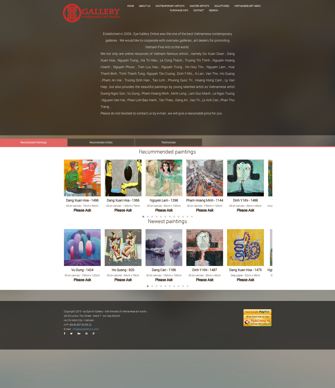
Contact (198, 10)
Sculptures (221, 6)
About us (144, 6)
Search (213, 10)
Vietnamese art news (247, 6)
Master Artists (199, 6)
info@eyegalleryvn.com (85, 329)
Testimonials (168, 142)
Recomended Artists (100, 142)
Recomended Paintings (33, 142)
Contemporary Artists (169, 6)
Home (130, 6)
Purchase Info (179, 10)
